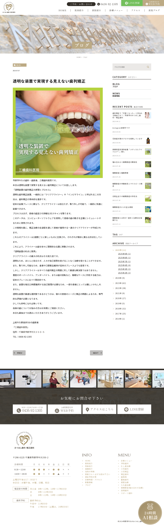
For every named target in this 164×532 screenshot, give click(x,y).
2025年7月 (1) (124, 261)
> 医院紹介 (87, 463)
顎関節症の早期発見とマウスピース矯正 (127, 184)
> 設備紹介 (87, 468)
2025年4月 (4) (124, 265)
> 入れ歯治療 (124, 485)
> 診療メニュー (125, 460)
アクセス (135, 10)
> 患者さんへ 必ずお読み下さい (96, 474)
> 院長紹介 (87, 466)
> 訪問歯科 (123, 490)
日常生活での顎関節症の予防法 (124, 196)
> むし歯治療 (124, 466)
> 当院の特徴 (88, 471)
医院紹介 (96, 10)
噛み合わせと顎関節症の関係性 (124, 162)
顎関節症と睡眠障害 (120, 173)
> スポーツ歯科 (125, 493)
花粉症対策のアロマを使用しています (127, 138)
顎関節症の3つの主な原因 (122, 207)
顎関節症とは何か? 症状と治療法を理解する (127, 219)
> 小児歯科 (123, 468)
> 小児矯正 (123, 471)
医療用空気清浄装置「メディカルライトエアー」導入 (127, 150)
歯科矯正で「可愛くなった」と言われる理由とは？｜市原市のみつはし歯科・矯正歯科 (127, 115)
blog (18, 65)
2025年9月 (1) (124, 253)
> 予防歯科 (123, 463)
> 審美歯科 (123, 479)
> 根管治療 (123, 482)
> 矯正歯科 (123, 474)
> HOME (86, 460)
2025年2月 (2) (124, 273)
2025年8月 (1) (124, 257)
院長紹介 (79, 10)
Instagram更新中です (121, 128)
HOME (62, 10)
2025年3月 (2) (124, 269)
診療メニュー (116, 10)
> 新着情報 (87, 482)
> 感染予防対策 (89, 477)
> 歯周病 (122, 477)
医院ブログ (154, 10)
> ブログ (86, 485)
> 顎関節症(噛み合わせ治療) (130, 487)
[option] (35, 378)
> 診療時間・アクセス (92, 479)
